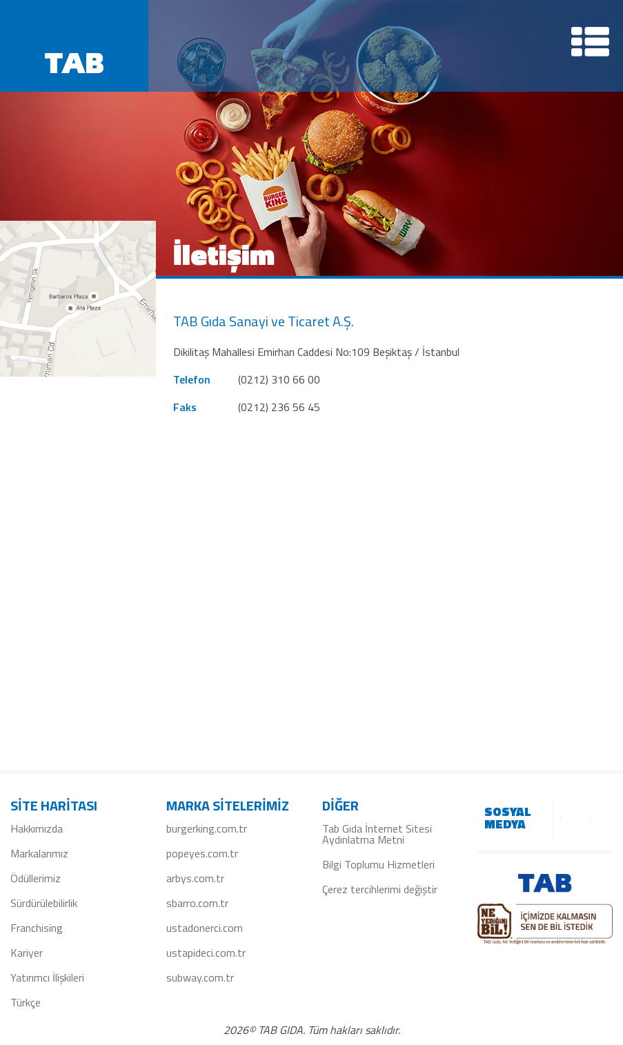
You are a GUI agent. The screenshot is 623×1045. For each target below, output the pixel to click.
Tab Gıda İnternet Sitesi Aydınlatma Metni (377, 834)
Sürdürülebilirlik (43, 903)
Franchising (36, 927)
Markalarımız (39, 853)
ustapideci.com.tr (206, 952)
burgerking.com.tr (206, 828)
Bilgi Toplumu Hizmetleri (378, 864)
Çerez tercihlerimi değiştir (379, 889)
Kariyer (26, 952)
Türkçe (25, 1002)
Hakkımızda (36, 828)
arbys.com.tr (195, 878)
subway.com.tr (200, 977)
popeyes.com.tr (202, 853)
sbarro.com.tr (197, 903)
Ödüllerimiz (35, 878)
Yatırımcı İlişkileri (47, 977)
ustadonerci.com (204, 927)
